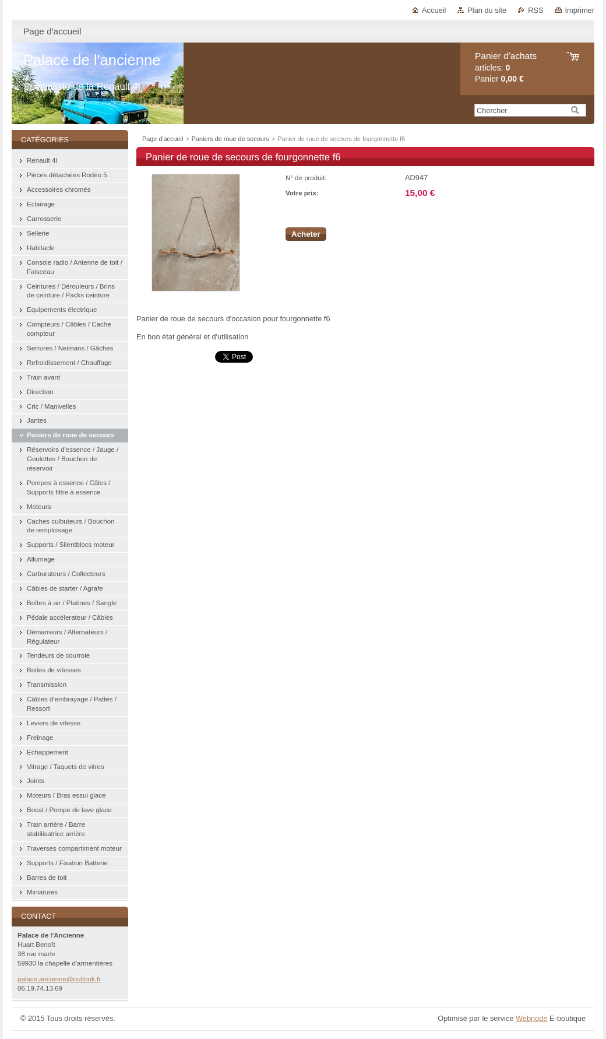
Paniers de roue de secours (230, 138)
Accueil (434, 10)
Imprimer (579, 10)
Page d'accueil (162, 138)
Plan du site (486, 10)
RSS (535, 10)
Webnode (532, 1018)
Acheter (305, 234)
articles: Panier (506, 67)
